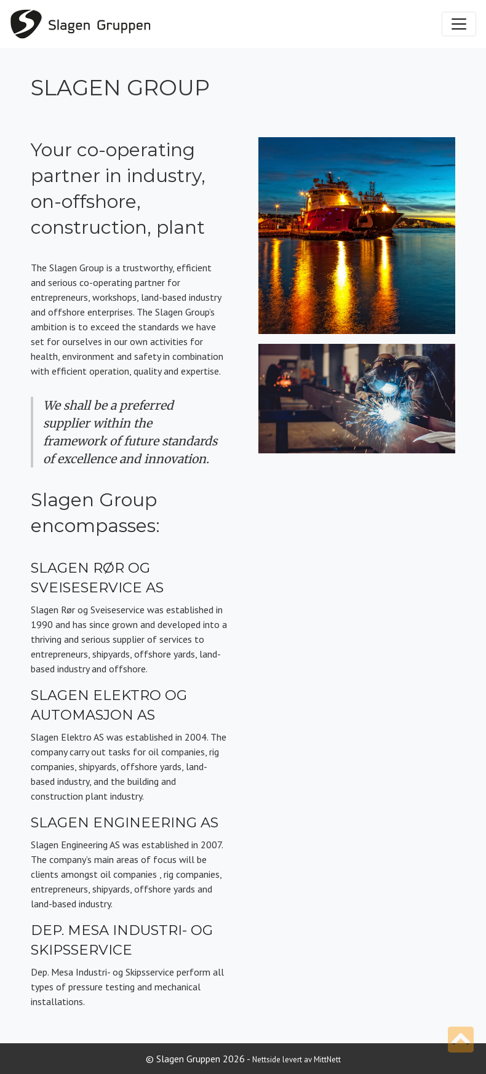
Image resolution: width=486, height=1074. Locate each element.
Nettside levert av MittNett (296, 1059)
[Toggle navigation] (459, 24)
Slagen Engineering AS (124, 822)
